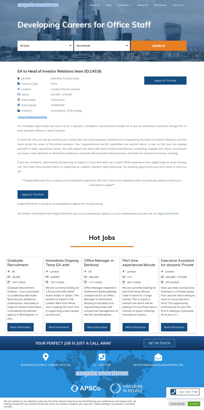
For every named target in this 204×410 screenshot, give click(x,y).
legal (161, 213)
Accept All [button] (194, 403)
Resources (142, 4)
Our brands (160, 4)
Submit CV (178, 4)
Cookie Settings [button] (177, 403)
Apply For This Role (165, 80)
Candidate (124, 5)
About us (95, 4)
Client (109, 4)
